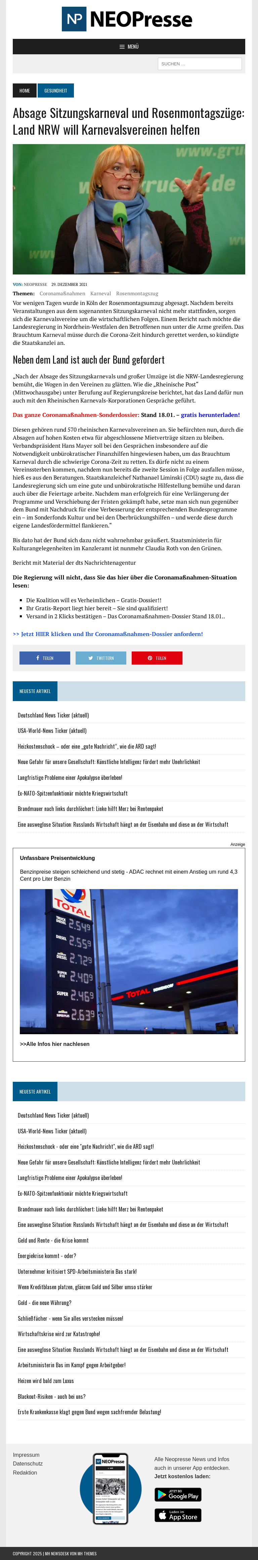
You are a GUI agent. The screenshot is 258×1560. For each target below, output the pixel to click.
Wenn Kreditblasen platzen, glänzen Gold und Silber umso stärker (85, 1287)
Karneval (100, 293)
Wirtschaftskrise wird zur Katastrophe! (59, 1334)
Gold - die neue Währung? (45, 1303)
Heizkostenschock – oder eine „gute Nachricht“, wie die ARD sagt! (87, 746)
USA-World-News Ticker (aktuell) (52, 731)
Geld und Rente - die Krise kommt (53, 1240)
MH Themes (87, 1553)
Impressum (26, 1455)
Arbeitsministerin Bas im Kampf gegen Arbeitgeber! (72, 1365)
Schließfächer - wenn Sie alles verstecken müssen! (70, 1318)
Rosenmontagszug (137, 293)
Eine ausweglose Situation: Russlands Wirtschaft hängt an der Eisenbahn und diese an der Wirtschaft (123, 824)
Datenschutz (28, 1464)
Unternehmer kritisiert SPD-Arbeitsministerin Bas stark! (77, 1271)
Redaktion (25, 1473)
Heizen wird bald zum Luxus (46, 1381)
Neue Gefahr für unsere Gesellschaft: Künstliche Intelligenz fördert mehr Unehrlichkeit (109, 762)
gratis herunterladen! (210, 415)
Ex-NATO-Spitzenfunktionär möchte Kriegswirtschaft (73, 793)
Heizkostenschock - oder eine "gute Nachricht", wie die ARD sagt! (86, 1146)
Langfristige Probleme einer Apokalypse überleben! (70, 777)
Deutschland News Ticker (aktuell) (53, 715)
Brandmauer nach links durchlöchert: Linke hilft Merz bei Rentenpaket (90, 809)
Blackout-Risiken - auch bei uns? (52, 1396)
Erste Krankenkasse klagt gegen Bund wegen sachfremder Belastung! (89, 1412)
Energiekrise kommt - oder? (47, 1256)
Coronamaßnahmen (62, 293)
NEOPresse (35, 284)
